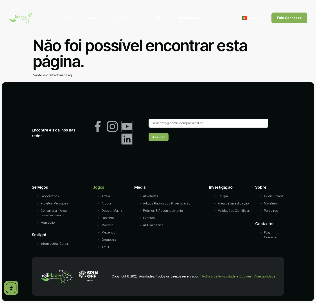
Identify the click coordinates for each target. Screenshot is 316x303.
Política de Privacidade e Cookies (226, 276)
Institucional (69, 18)
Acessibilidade (264, 276)
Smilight (144, 18)
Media (164, 18)
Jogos (122, 18)
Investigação (191, 18)
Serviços (98, 18)
